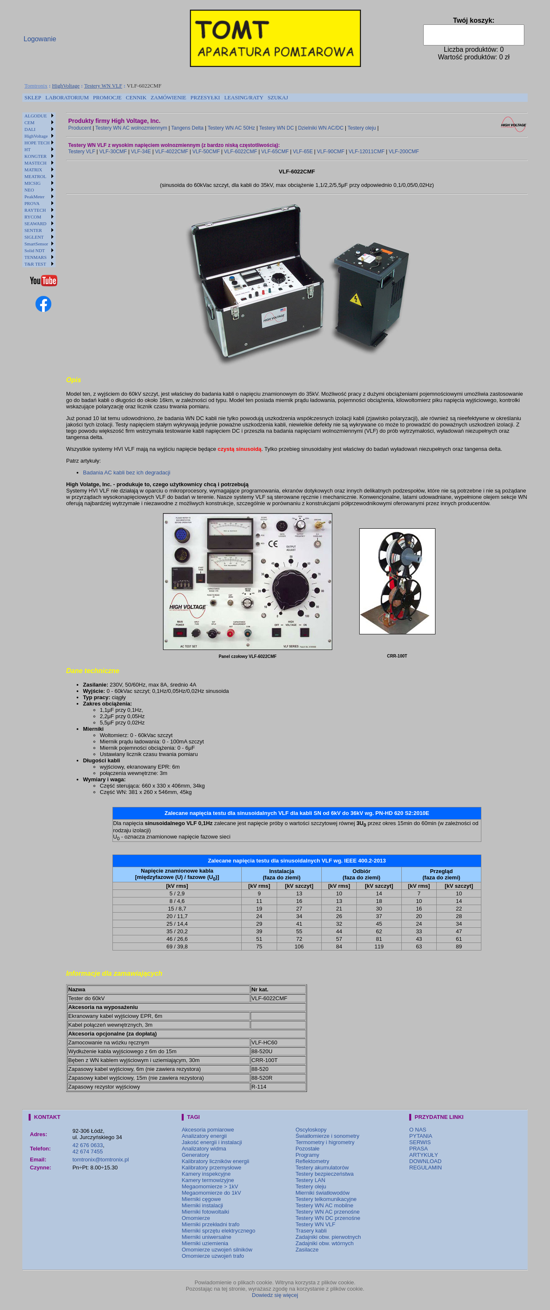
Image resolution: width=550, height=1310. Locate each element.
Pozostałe (308, 1148)
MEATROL (35, 176)
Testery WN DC (276, 128)
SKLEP (32, 97)
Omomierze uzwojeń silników (217, 1249)
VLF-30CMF (113, 151)
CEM (29, 122)
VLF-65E (302, 151)
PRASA (418, 1148)
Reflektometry (312, 1161)
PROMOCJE (107, 97)
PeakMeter (34, 196)
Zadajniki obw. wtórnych (325, 1243)
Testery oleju (361, 128)
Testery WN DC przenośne (328, 1218)
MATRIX (33, 169)
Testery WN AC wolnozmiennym (131, 128)
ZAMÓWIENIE (168, 97)
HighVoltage (66, 86)
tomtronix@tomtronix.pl (100, 1159)
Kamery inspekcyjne (206, 1174)
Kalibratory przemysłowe (211, 1167)
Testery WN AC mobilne (324, 1205)
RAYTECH (35, 210)
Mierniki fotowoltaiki (205, 1212)
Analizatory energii (204, 1136)
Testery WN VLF (103, 86)
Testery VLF (81, 151)
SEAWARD (35, 223)
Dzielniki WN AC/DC (321, 128)
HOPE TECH (37, 142)
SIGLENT (34, 237)
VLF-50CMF (206, 151)
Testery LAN (311, 1180)
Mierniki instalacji (202, 1205)
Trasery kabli (311, 1230)
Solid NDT (34, 250)
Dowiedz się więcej (275, 1295)
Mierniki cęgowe (201, 1199)
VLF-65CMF (274, 151)
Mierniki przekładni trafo (210, 1224)
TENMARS (35, 257)
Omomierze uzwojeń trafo (213, 1256)
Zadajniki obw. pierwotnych (328, 1237)
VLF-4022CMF (171, 151)
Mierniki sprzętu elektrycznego (218, 1230)
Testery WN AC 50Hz (231, 128)
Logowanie (40, 39)
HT (27, 149)
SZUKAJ (278, 97)
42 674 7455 (87, 1151)
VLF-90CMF (330, 151)
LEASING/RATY (243, 97)
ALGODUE (35, 115)
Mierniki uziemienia (205, 1243)
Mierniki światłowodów (323, 1193)
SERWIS (420, 1142)
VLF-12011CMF (366, 151)
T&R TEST (35, 263)
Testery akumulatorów (322, 1167)
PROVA (32, 203)
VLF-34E (141, 151)
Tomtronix (36, 86)
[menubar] (156, 97)
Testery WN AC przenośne (328, 1212)
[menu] (39, 189)
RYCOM (32, 216)
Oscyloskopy (311, 1129)
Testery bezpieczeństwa (325, 1174)
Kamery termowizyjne (208, 1180)
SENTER (33, 230)
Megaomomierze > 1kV (210, 1186)
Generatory (195, 1155)
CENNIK (136, 97)
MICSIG (32, 183)
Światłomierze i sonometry (328, 1136)
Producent (79, 128)
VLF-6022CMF (240, 151)
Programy (307, 1155)
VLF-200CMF (404, 151)
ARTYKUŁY (423, 1155)
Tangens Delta (187, 128)
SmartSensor (36, 243)
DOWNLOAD (425, 1161)
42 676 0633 (87, 1145)
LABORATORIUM (67, 97)
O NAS (417, 1129)
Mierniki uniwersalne (206, 1237)
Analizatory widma (204, 1148)
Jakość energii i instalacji (212, 1142)
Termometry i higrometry (325, 1142)
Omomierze (196, 1218)
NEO (29, 189)
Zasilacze (307, 1249)
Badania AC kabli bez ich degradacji (126, 472)
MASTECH (35, 162)
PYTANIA (421, 1136)
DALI (29, 129)
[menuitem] (32, 97)
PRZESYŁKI (205, 97)
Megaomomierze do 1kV (211, 1193)
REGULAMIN (425, 1167)
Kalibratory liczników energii (215, 1161)
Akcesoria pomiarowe (208, 1129)
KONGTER (35, 156)
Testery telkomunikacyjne (326, 1199)
